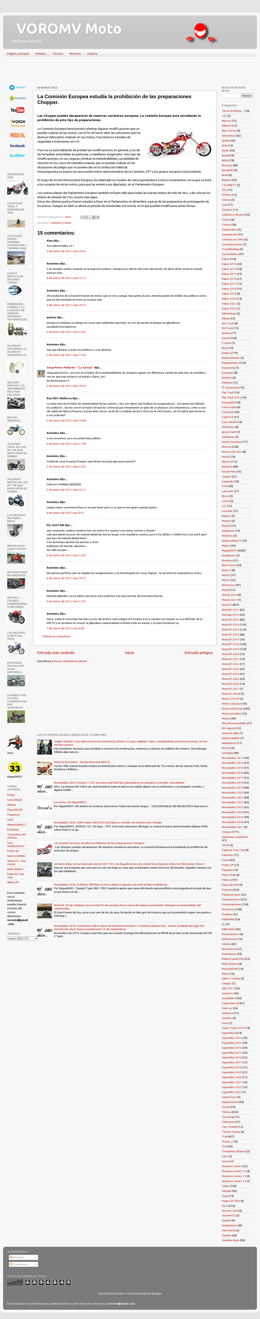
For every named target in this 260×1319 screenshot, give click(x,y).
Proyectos (228, 909)
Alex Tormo (229, 130)
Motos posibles (231, 713)
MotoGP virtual (231, 693)
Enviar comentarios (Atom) (70, 661)
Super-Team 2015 (233, 1028)
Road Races (229, 953)
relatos (226, 944)
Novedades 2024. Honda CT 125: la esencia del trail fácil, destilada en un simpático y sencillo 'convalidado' (119, 782)
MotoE (226, 590)
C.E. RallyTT (229, 185)
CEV (224, 189)
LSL (224, 506)
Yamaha (226, 1235)
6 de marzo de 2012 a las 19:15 (66, 578)
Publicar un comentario (56, 636)
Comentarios (19, 1264)
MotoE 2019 (229, 594)
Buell (225, 175)
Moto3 (226, 580)
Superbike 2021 (232, 1082)
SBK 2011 (228, 988)
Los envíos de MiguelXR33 (70, 802)
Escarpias (13, 829)
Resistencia (229, 949)
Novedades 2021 (232, 797)
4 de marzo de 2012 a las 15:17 (66, 278)
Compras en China (233, 239)
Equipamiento (230, 362)
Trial (224, 1146)
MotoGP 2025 (230, 678)
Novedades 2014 (232, 762)
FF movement (230, 387)
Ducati (225, 338)
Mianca (11, 804)
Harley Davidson (232, 441)
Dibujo (226, 318)
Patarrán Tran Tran (233, 850)
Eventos (227, 377)
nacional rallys (230, 733)
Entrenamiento (231, 357)
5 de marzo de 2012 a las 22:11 (66, 489)
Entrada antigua (198, 652)
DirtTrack (227, 328)
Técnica (57, 53)
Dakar (225, 259)
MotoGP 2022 (230, 664)
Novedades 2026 (232, 822)
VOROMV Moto (65, 28)
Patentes (227, 855)
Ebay (225, 348)
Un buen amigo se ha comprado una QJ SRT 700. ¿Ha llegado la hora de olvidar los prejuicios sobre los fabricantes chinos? (129, 864)
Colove (226, 219)
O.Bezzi (227, 832)
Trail (224, 1136)
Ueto (10, 819)
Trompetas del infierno (16, 836)
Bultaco (226, 180)
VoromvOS (228, 1215)
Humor (226, 461)
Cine (224, 204)
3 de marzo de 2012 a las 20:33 (66, 251)
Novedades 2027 (232, 827)
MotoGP (227, 604)
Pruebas (227, 914)
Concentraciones (232, 244)
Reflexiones (229, 939)
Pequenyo (13, 814)
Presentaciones (231, 904)
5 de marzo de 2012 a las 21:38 (66, 443)
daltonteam (229, 313)
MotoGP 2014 (230, 624)
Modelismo (229, 555)
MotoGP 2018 (230, 644)
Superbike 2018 (232, 1067)
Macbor (226, 520)
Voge (225, 1195)
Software (227, 1013)
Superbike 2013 (232, 1042)
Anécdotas (228, 135)
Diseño (226, 333)
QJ (224, 924)
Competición (229, 234)
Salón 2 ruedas (231, 978)
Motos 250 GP (231, 698)
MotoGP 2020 (230, 654)
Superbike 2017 (232, 1062)
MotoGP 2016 (230, 634)
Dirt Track (228, 323)
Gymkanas (228, 436)
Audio (225, 150)
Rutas (225, 973)
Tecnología (228, 1116)
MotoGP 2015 (230, 629)
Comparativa (230, 229)
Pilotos (226, 879)
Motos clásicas (231, 703)
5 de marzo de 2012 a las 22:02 (66, 466)
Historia (227, 446)
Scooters (227, 993)
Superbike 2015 (232, 1052)
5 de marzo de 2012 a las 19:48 (66, 420)
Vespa (226, 1161)
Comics (226, 224)
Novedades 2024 (232, 812)
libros (225, 496)
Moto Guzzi (229, 565)
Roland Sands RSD (233, 958)
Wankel (226, 1220)
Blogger (157, 1293)
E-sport (226, 343)
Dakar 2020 (229, 298)
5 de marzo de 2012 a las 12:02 (66, 331)
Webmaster (229, 1225)
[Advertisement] (127, 72)
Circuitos (227, 209)
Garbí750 (227, 417)
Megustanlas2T (17, 824)
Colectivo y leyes (60, 222)
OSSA (225, 845)
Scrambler (228, 998)
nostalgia (227, 753)
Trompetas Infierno (234, 1151)
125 (224, 115)
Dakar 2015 (229, 273)
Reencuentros (230, 934)
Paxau (11, 794)
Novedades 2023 (232, 807)
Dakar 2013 (229, 264)
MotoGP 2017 (230, 639)
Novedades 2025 (232, 817)
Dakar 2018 (229, 288)
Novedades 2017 (232, 777)
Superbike (228, 1032)
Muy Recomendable (234, 723)
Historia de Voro (232, 451)
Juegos (226, 476)
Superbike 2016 (232, 1057)
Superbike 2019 (232, 1072)
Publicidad (228, 919)
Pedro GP (13, 851)
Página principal (18, 53)
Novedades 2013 (232, 757)
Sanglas (227, 983)
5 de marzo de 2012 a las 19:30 (66, 385)
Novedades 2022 (232, 802)
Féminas (227, 382)
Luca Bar (227, 510)
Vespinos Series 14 (234, 1181)
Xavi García (228, 1230)
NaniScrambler (231, 738)
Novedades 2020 (232, 792)
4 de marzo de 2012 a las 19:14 (66, 305)
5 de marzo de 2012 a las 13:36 (66, 355)
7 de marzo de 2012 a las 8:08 (65, 628)
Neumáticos (229, 743)
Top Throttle (230, 1126)
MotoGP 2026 (230, 683)
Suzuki (226, 1107)
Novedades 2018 (232, 782)
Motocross (228, 585)
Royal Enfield (230, 968)
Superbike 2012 (232, 1037)
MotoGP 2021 (230, 659)
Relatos (40, 53)
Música (226, 718)
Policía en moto (231, 894)
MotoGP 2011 (230, 609)
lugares (226, 515)
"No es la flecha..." (233, 110)
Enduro (226, 352)
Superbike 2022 (232, 1087)
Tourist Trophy (231, 1131)
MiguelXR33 (229, 550)
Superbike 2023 (232, 1092)
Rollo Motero (15, 869)
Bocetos (75, 53)
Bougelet (227, 170)
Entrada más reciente (55, 652)
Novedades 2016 (232, 772)
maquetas (228, 530)
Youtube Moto (230, 1240)
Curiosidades (230, 254)
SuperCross (229, 1097)
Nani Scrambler (16, 855)
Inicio (129, 652)
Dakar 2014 (229, 268)
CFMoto (227, 194)
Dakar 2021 (229, 303)
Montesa (227, 560)
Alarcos (226, 120)
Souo (225, 1023)
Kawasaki (227, 481)
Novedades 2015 (232, 767)
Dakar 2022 (229, 308)
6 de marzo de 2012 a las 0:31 (65, 512)
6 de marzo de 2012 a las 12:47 (66, 555)
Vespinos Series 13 (234, 1176)
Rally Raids (228, 929)
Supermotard (230, 1102)
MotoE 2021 (229, 599)
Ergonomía (228, 367)
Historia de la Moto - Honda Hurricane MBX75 (82, 762)
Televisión (228, 1121)
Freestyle (228, 412)
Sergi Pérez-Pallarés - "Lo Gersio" (70, 367)
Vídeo (225, 1186)
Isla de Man (229, 471)
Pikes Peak (228, 874)
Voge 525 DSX (231, 1200)
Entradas (17, 1257)
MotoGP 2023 (230, 669)
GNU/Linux (228, 427)
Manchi (226, 525)
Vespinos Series (232, 1166)
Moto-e (226, 570)
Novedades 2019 (232, 787)
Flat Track (228, 392)
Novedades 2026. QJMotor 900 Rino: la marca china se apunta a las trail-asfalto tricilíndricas (110, 884)
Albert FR (13, 882)
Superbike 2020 (232, 1077)
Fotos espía (229, 407)
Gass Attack (14, 799)
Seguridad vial (230, 1003)
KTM (225, 486)
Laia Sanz (227, 491)
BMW (225, 160)
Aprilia (226, 140)
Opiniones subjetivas (235, 836)
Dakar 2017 (229, 283)
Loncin (226, 501)
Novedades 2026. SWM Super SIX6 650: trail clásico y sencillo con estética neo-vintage (108, 822)
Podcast (227, 889)
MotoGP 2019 (230, 649)
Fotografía (228, 402)
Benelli (226, 155)
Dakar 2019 (229, 293)
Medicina (227, 535)
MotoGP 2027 (230, 688)
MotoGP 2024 (230, 673)
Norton (226, 748)
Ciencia (226, 199)
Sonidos (227, 1018)
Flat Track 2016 (231, 397)
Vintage (227, 1191)
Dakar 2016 (229, 278)
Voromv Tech (230, 1210)
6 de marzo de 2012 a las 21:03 (66, 601)
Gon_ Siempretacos (16, 844)
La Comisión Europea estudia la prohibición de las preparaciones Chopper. (99, 843)
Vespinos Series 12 (234, 1171)
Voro (225, 1205)
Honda (226, 456)
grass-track (229, 431)
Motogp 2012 (230, 614)
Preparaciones (231, 899)
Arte (224, 145)
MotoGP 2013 (230, 619)
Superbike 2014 (232, 1047)
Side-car (227, 1008)
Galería (92, 53)
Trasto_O (228, 1141)
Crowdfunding (230, 249)
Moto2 (226, 575)
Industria (227, 466)
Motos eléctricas (232, 708)
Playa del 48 (14, 809)
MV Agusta (228, 728)
